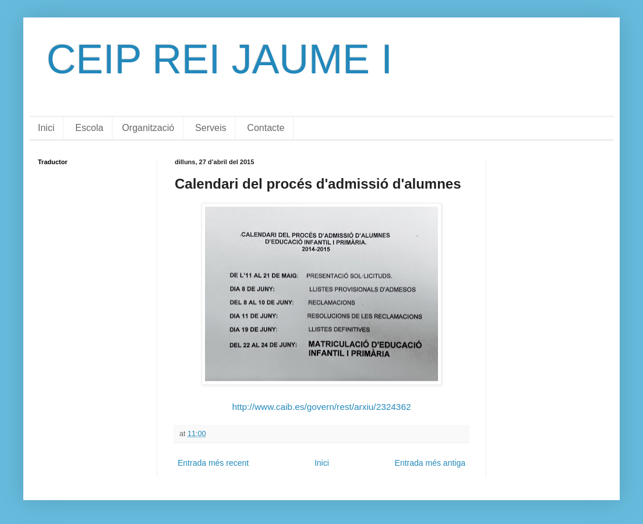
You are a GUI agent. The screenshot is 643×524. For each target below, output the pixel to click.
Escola (89, 128)
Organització (148, 128)
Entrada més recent (213, 463)
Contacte (265, 128)
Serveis (210, 128)
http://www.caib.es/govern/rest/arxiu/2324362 (321, 407)
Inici (46, 128)
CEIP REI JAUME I (220, 59)
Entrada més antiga (430, 463)
